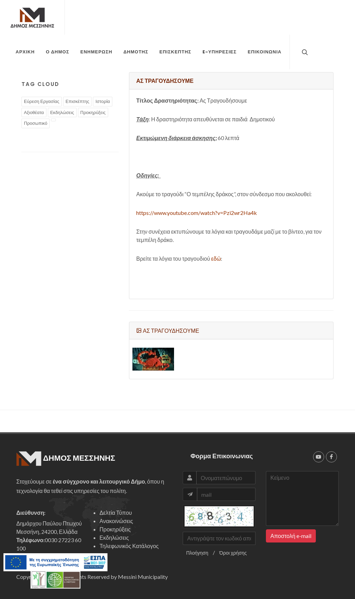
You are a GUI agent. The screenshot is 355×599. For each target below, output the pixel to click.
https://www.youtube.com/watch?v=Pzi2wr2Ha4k (196, 212)
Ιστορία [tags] (102, 101)
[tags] (53, 120)
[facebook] (331, 456)
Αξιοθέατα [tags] (34, 112)
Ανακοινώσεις (116, 521)
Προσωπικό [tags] (35, 123)
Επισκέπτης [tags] (77, 101)
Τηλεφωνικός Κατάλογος (129, 545)
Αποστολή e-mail (290, 535)
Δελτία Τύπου (115, 512)
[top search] (304, 52)
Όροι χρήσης (233, 553)
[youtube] (318, 456)
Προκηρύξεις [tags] (93, 112)
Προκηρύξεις (115, 529)
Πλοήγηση (197, 553)
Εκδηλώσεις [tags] (62, 112)
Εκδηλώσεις (114, 537)
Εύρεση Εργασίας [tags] (41, 101)
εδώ (216, 258)
